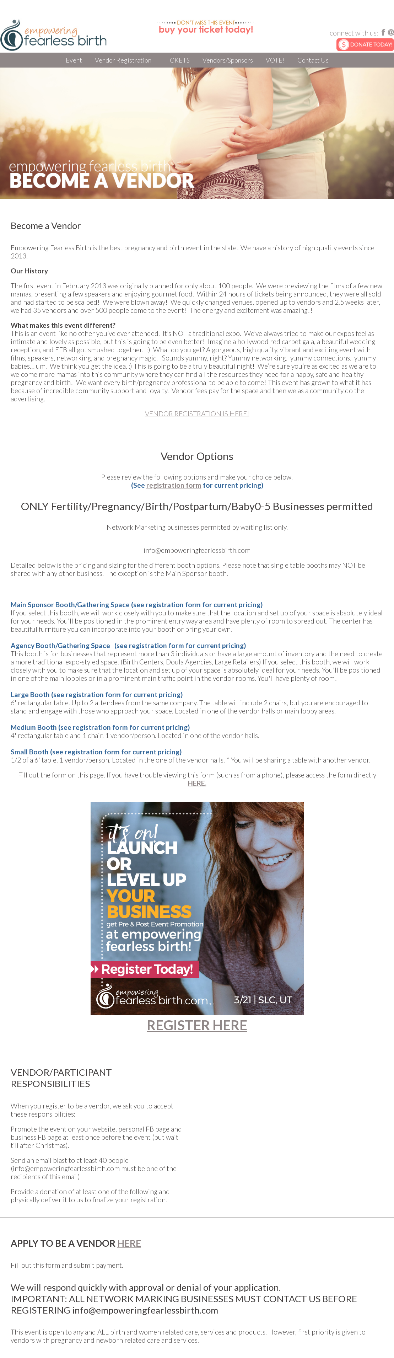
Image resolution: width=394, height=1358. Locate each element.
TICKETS (177, 60)
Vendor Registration (123, 60)
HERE (129, 1243)
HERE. (197, 783)
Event (74, 60)
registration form (173, 485)
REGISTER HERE (197, 1025)
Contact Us (313, 60)
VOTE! (275, 60)
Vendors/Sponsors (228, 60)
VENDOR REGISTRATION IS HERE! (197, 414)
